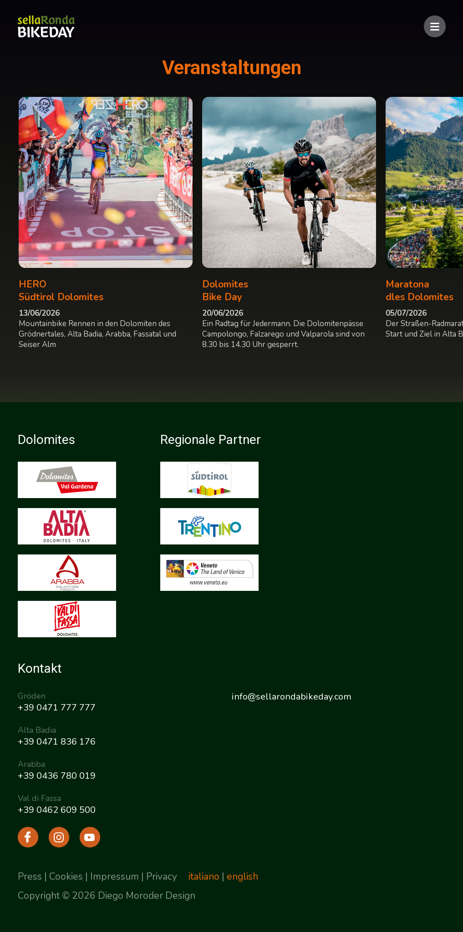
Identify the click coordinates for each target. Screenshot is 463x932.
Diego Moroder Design (146, 895)
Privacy (161, 876)
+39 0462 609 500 (57, 810)
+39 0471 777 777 (57, 707)
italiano (203, 876)
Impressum (114, 876)
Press (30, 876)
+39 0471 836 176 (57, 742)
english (242, 876)
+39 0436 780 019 (57, 776)
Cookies (66, 876)
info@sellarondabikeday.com (291, 696)
